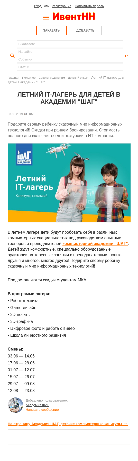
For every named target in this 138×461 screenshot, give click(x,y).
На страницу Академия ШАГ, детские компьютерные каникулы (68, 424)
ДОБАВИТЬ (85, 30)
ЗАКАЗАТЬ (51, 30)
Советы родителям (52, 77)
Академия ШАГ (37, 405)
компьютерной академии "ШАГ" (95, 243)
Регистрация (61, 6)
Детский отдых (78, 77)
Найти (12, 55)
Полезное (29, 77)
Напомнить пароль (89, 6)
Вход (38, 6)
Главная (13, 77)
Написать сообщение (42, 410)
